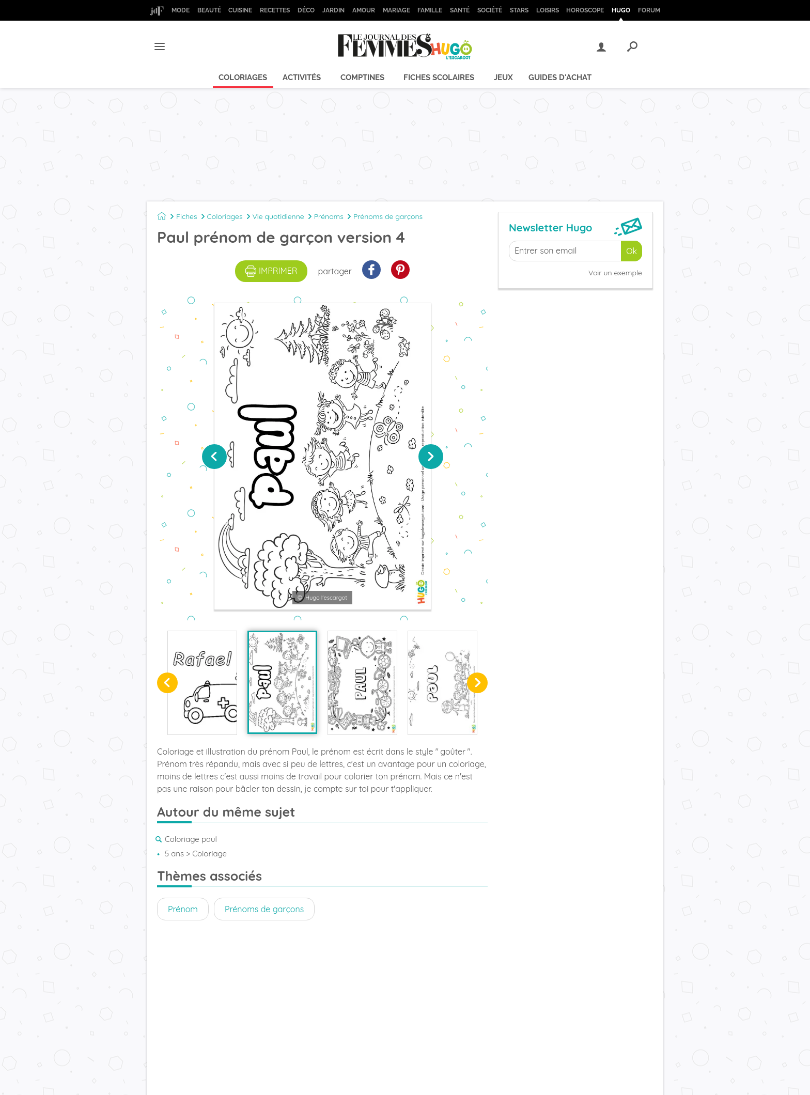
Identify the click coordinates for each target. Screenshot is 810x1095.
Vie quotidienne (278, 216)
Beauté (209, 10)
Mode (181, 10)
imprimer (271, 271)
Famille (429, 10)
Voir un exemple (615, 272)
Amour (363, 10)
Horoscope (585, 10)
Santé (460, 10)
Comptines (362, 77)
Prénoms (329, 216)
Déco (306, 10)
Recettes (275, 10)
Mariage (396, 10)
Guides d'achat (559, 77)
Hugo (621, 10)
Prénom (183, 909)
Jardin (333, 10)
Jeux (503, 77)
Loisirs (547, 10)
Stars (519, 10)
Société (489, 10)
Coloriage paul (191, 839)
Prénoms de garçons (388, 216)
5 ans (174, 853)
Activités (302, 77)
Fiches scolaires (438, 77)
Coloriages (243, 77)
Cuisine (240, 10)
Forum (649, 10)
